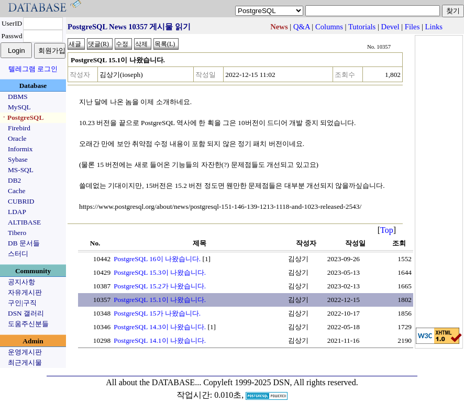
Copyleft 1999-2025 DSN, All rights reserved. (280, 382)
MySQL (19, 107)
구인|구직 (22, 303)
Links (434, 27)
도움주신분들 (28, 324)
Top (386, 230)
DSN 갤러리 (26, 313)
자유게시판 (25, 292)
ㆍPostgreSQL (22, 117)
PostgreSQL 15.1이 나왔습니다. (160, 300)
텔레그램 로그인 (33, 69)
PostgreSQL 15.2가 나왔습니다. (160, 286)
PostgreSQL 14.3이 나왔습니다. (160, 327)
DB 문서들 (24, 243)
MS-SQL (21, 170)
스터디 (18, 254)
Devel (390, 27)
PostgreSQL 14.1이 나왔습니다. (160, 340)
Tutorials (361, 27)
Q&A (301, 27)
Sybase (18, 159)
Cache (16, 191)
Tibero (17, 233)
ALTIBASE (24, 222)
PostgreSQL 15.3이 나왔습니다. (160, 272)
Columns (329, 27)
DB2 (14, 180)
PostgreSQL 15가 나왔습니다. (157, 313)
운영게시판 (25, 352)
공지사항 (21, 282)
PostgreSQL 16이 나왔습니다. (157, 259)
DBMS (18, 96)
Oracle (17, 138)
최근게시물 (25, 362)
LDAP (17, 212)
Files (412, 27)
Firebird (19, 128)
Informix (20, 149)
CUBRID (21, 201)
